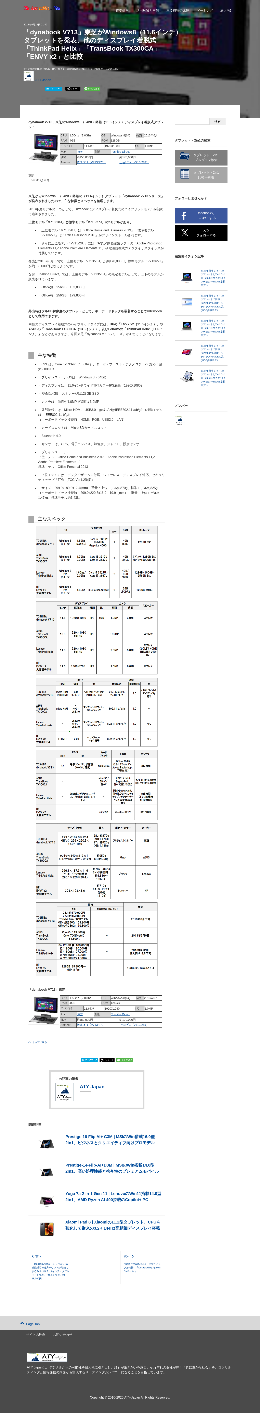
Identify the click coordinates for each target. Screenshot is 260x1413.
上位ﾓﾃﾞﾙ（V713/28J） (134, 162)
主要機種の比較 (177, 10)
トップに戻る (37, 1042)
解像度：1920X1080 (107, 69)
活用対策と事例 (147, 10)
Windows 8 (74, 69)
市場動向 (122, 10)
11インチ (88, 69)
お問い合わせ (62, 1334)
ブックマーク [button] (54, 89)
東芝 (80, 151)
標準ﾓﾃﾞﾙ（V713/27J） (91, 162)
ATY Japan (43, 80)
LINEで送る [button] (94, 88)
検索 (217, 121)
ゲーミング (205, 10)
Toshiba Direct (120, 151)
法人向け (226, 10)
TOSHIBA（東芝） (55, 69)
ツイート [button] (74, 88)
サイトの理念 (36, 1334)
